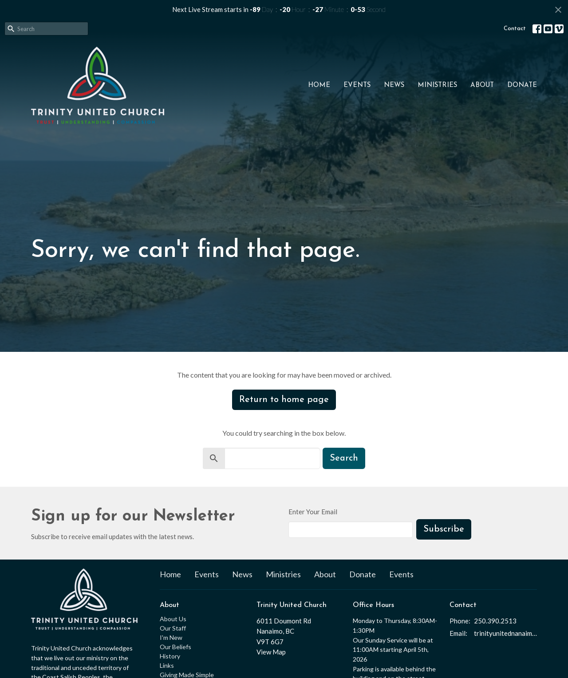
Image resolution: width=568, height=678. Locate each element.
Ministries (437, 85)
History (170, 656)
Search (344, 458)
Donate (522, 85)
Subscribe (443, 529)
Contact (515, 29)
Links (167, 665)
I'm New (171, 637)
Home (319, 85)
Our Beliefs (175, 646)
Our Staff (173, 628)
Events (357, 85)
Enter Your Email (312, 512)
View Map (271, 652)
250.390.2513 (495, 621)
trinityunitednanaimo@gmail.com (505, 633)
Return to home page (284, 399)
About (482, 85)
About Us (173, 619)
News (394, 85)
